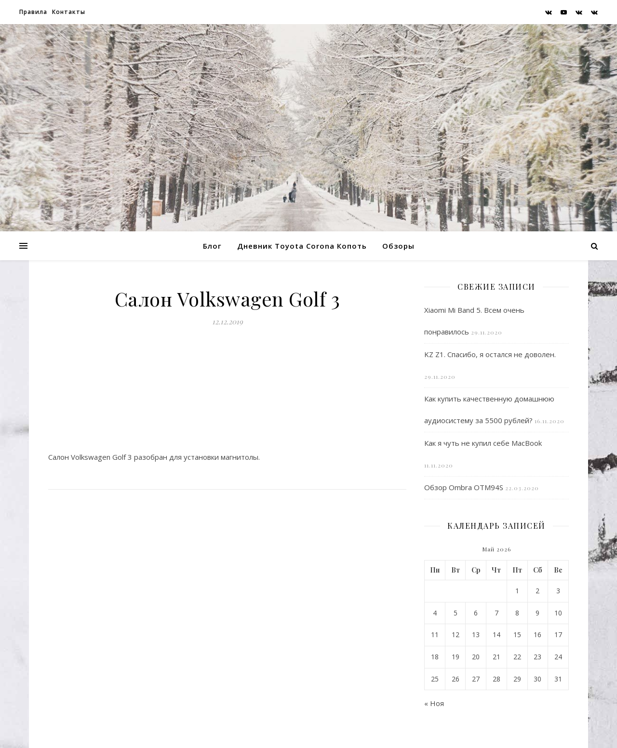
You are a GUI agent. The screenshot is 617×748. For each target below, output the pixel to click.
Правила (33, 12)
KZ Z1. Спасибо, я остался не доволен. (490, 354)
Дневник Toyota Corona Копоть (302, 246)
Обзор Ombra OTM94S (463, 487)
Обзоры (398, 246)
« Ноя (434, 703)
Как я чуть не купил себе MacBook (483, 443)
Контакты (68, 12)
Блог (212, 246)
